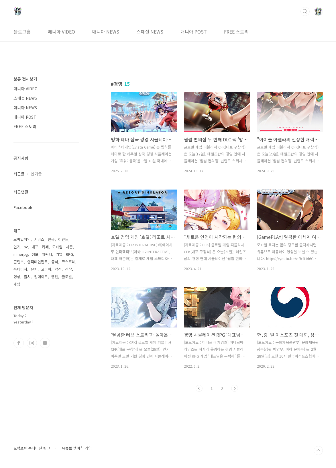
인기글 (36, 174)
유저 (34, 269)
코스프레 (68, 261)
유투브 (45, 343)
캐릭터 (47, 254)
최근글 (19, 174)
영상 (16, 276)
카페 (45, 246)
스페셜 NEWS (149, 31)
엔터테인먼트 (37, 261)
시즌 (69, 246)
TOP (318, 450)
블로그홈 (22, 31)
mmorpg (20, 254)
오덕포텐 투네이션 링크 (31, 448)
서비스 (39, 239)
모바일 (57, 246)
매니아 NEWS (105, 31)
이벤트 (63, 239)
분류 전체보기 (25, 79)
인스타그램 (32, 343)
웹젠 (54, 276)
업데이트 (41, 276)
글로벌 (67, 276)
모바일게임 (22, 239)
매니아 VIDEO (61, 31)
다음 (234, 388)
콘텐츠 (18, 261)
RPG (69, 254)
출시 (27, 276)
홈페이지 (20, 269)
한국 (51, 239)
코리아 (46, 269)
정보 (35, 254)
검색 (305, 11)
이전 (199, 388)
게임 (16, 284)
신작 (68, 269)
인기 (16, 246)
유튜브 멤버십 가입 (77, 448)
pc (26, 246)
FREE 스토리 (236, 31)
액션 (58, 269)
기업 (59, 254)
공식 (54, 261)
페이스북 (18, 343)
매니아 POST (193, 31)
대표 (35, 246)
